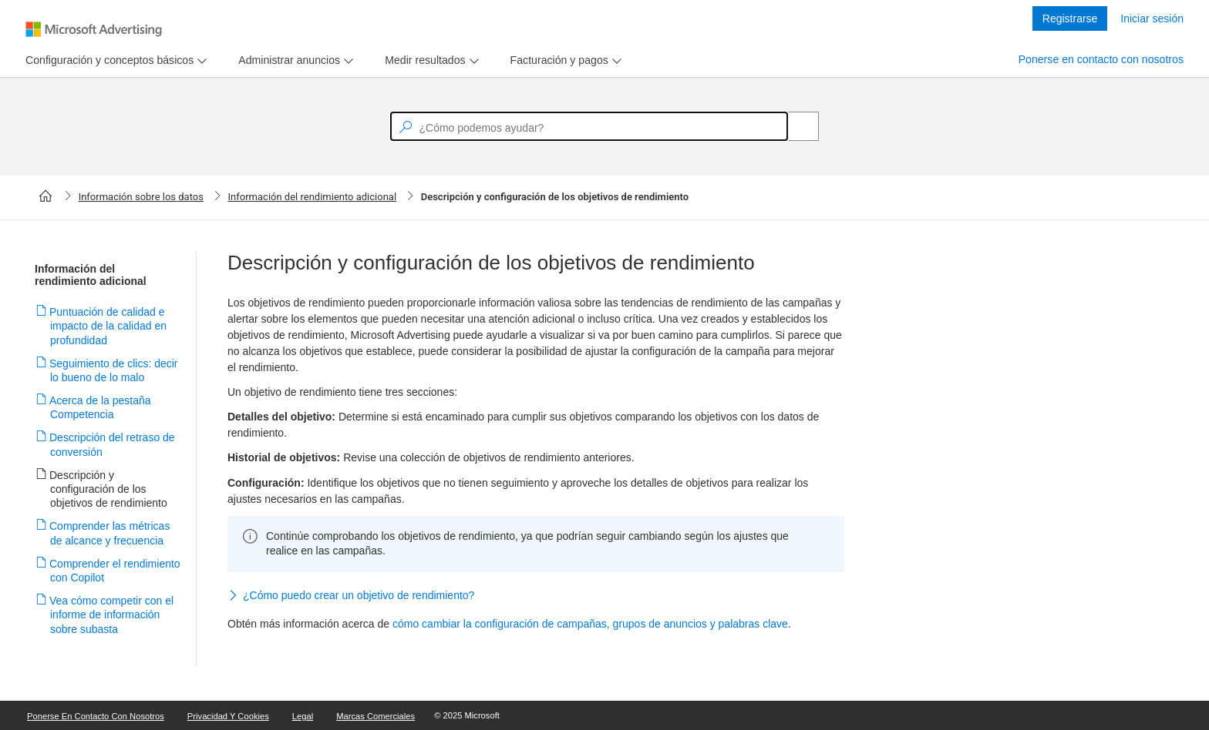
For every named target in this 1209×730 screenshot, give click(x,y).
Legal (302, 716)
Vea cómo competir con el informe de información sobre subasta (111, 614)
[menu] (114, 60)
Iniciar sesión (1152, 18)
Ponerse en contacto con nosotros (1101, 59)
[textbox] (589, 126)
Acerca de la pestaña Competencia (100, 407)
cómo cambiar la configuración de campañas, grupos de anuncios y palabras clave (590, 624)
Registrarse (1070, 18)
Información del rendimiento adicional (312, 197)
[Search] (795, 126)
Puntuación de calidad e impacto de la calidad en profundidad (108, 326)
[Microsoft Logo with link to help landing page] (94, 29)
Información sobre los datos (141, 197)
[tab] (106, 60)
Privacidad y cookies (228, 716)
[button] (535, 596)
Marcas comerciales (375, 716)
